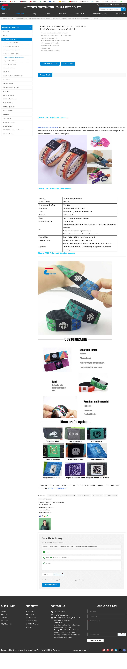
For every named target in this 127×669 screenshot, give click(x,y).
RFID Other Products (9, 122)
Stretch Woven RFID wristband (48, 127)
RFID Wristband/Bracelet (20, 18)
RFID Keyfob (6, 79)
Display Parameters (50, 63)
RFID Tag (5, 35)
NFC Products (7, 72)
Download (80, 14)
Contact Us (120, 14)
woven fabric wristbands (68, 495)
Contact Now (68, 63)
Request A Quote (99, 14)
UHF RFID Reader (8, 83)
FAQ (34, 14)
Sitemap (74, 650)
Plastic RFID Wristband (9, 64)
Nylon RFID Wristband (9, 60)
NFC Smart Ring (31, 621)
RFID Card (6, 31)
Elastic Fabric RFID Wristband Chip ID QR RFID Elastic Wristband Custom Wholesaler (72, 546)
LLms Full (87, 650)
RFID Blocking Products (10, 99)
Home (4, 14)
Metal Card (6, 114)
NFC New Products (8, 133)
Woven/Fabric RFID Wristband (11, 46)
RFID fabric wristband (111, 495)
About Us (62, 14)
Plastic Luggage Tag (8, 106)
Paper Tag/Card (7, 118)
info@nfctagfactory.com (58, 488)
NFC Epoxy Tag (31, 618)
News (47, 14)
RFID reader (6, 91)
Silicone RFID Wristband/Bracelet (12, 42)
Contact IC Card (7, 126)
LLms (81, 650)
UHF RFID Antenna (8, 95)
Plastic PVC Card (8, 103)
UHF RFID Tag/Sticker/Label (11, 87)
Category (10, 18)
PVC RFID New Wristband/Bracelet (13, 130)
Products (20, 14)
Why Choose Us (6, 624)
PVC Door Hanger (8, 110)
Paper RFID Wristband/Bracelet (11, 50)
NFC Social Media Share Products (12, 75)
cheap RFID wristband (84, 495)
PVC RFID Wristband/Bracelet (11, 53)
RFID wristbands (97, 495)
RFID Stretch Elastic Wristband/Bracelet (39, 18)
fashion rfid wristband (53, 495)
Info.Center (4, 621)
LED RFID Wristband (9, 68)
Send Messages (51, 584)
